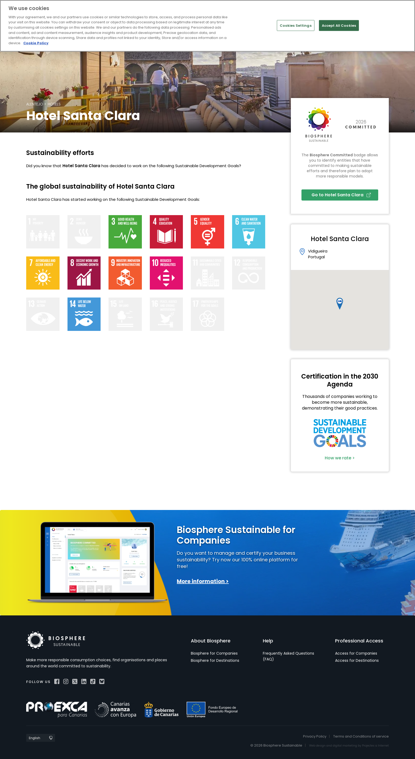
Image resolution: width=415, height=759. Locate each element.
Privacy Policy (314, 736)
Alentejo (34, 104)
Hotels (54, 104)
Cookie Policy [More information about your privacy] (35, 43)
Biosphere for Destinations (215, 660)
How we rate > (340, 458)
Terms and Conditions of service (361, 736)
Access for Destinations (357, 660)
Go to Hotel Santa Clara (341, 195)
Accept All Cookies (339, 25)
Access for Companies (356, 653)
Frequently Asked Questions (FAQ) (288, 656)
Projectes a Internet (375, 746)
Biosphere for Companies (214, 653)
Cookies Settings (296, 25)
